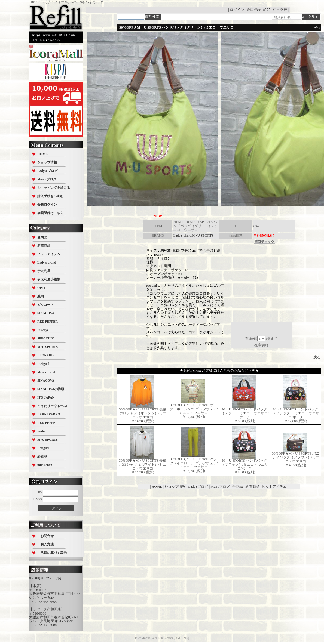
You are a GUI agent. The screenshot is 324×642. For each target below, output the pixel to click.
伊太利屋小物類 (48, 279)
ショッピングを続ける (53, 188)
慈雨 (40, 296)
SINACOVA (45, 313)
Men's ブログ (46, 179)
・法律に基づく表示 (52, 553)
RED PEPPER (47, 321)
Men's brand (46, 372)
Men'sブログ (220, 486)
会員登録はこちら (50, 213)
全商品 (42, 237)
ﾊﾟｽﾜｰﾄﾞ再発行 (275, 10)
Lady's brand (46, 262)
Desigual (43, 364)
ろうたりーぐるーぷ (52, 406)
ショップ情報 (47, 162)
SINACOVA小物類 (50, 389)
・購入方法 (45, 544)
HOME (42, 154)
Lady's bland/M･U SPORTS (193, 235)
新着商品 (43, 246)
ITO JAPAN (45, 397)
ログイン (237, 10)
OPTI (41, 288)
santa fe (42, 431)
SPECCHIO (45, 338)
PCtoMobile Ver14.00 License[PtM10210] (162, 638)
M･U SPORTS (47, 347)
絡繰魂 (42, 456)
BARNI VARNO (48, 414)
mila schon (44, 465)
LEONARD (45, 355)
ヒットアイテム (48, 254)
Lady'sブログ (198, 486)
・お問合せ (45, 536)
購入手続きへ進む (50, 196)
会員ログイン (47, 204)
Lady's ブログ (47, 171)
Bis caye (43, 330)
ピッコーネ (45, 305)
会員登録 (253, 10)
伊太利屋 (43, 271)
